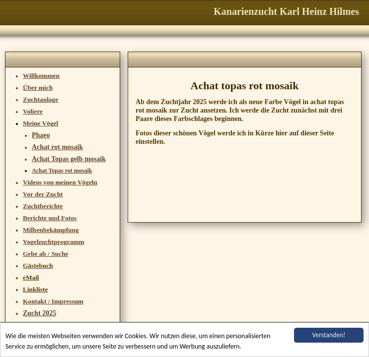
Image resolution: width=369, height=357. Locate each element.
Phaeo (41, 135)
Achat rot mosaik (57, 147)
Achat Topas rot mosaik (62, 170)
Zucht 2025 (39, 313)
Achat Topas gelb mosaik (69, 159)
